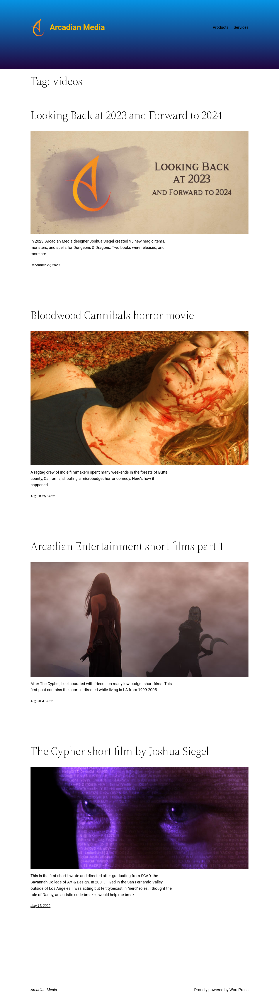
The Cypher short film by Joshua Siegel (120, 750)
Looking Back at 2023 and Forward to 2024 (126, 115)
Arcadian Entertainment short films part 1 (127, 546)
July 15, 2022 (40, 906)
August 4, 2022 (42, 701)
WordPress (239, 989)
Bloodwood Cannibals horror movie (112, 315)
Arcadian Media (77, 27)
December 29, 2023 (45, 265)
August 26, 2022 (43, 496)
